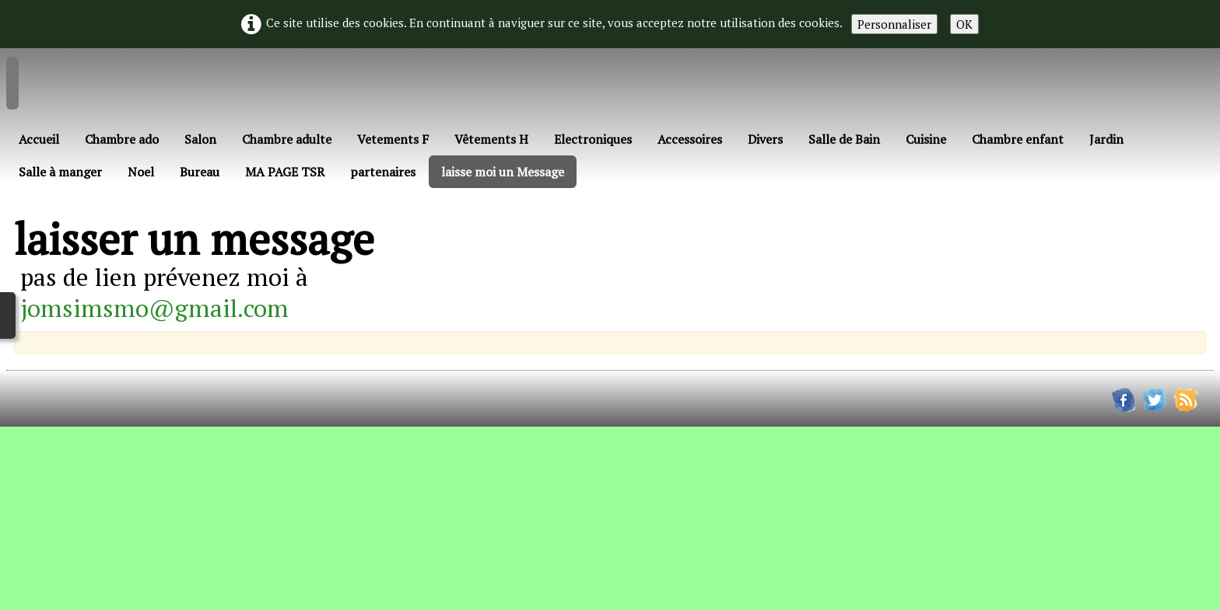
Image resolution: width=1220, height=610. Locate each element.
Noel (141, 171)
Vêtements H (491, 139)
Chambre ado (122, 139)
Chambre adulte (286, 139)
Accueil (39, 139)
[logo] (19, 86)
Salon (200, 139)
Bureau (199, 171)
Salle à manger (60, 171)
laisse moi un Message (502, 171)
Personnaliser (894, 24)
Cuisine (926, 139)
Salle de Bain (844, 139)
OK (964, 24)
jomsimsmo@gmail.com (154, 307)
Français (49, 203)
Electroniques (593, 139)
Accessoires (689, 139)
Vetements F (393, 139)
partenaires (382, 171)
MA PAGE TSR (284, 171)
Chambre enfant (1018, 139)
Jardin (1106, 139)
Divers (765, 139)
